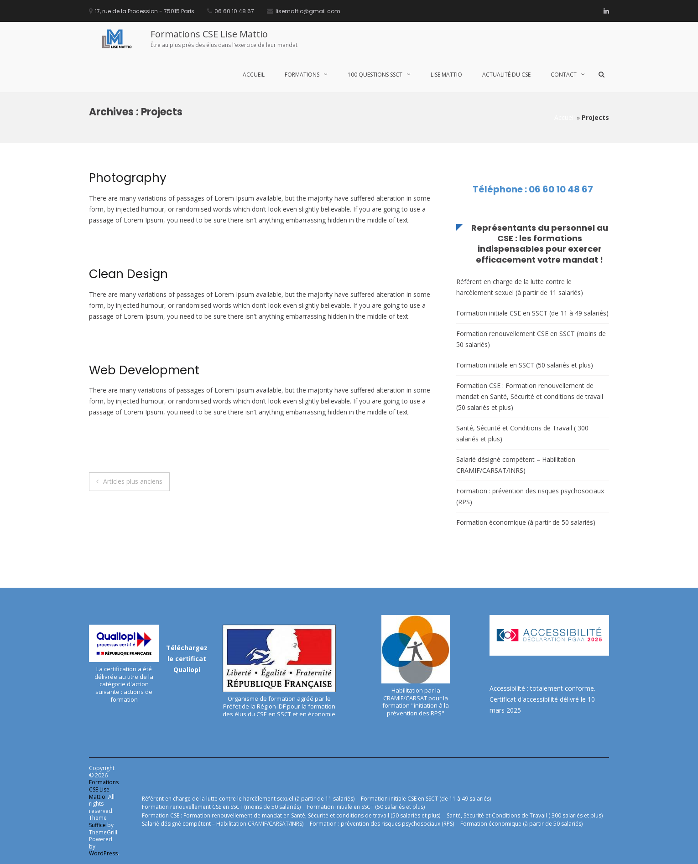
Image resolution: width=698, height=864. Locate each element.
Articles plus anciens (132, 481)
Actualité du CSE (506, 74)
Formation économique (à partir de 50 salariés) (525, 522)
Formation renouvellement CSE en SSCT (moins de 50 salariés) (531, 339)
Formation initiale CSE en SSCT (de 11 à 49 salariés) (532, 313)
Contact (564, 74)
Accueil (254, 74)
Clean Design (128, 274)
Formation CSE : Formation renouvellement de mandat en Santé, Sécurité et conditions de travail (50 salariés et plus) (529, 396)
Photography (128, 178)
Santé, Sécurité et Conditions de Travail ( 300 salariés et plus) (522, 433)
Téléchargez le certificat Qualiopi (187, 658)
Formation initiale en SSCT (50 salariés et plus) (524, 365)
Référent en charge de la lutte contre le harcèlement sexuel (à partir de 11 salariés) (519, 287)
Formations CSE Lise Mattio (209, 34)
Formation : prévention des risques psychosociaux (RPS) (530, 496)
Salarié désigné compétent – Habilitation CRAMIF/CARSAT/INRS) (515, 465)
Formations (302, 74)
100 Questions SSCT (375, 74)
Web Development (144, 370)
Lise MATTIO (446, 74)
